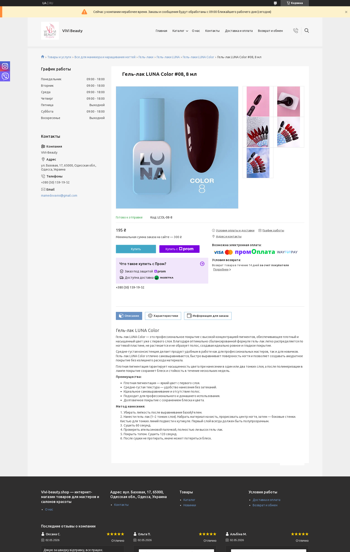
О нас (196, 31)
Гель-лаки (146, 57)
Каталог (178, 31)
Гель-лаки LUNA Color (198, 57)
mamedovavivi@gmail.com (59, 195)
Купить (136, 249)
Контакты (212, 31)
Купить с (179, 249)
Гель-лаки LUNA (168, 57)
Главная (161, 31)
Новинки (189, 505)
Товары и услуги (59, 57)
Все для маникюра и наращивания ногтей (105, 57)
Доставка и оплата (239, 31)
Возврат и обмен (270, 31)
